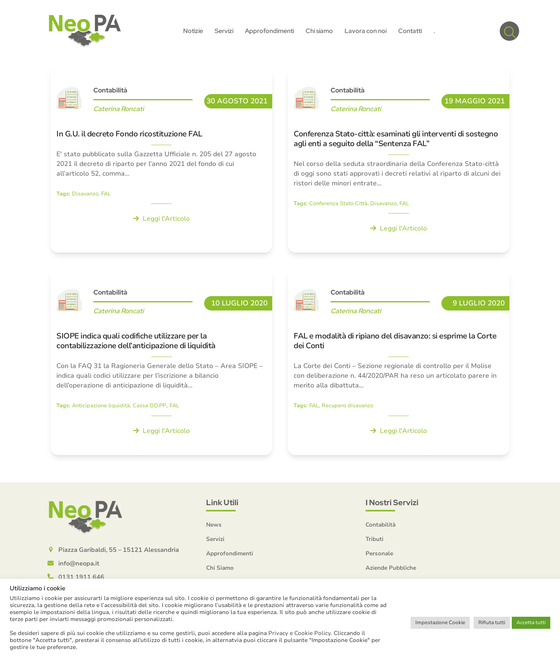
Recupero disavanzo (347, 405)
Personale (379, 553)
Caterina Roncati (118, 109)
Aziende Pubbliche (391, 568)
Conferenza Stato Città (338, 203)
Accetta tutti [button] (531, 622)
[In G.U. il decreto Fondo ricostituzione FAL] (161, 159)
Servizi (215, 539)
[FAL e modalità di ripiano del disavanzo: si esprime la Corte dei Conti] (398, 361)
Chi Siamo (220, 568)
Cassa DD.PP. (150, 405)
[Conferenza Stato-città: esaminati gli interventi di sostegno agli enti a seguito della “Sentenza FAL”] (398, 159)
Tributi (374, 539)
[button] (509, 31)
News (214, 525)
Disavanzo (85, 193)
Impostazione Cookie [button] (440, 622)
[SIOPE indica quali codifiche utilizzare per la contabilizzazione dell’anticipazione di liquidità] (161, 361)
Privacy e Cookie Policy (299, 633)
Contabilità (110, 90)
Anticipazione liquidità (101, 405)
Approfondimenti (229, 553)
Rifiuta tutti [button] (491, 622)
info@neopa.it (78, 563)
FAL (106, 193)
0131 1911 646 (81, 577)
